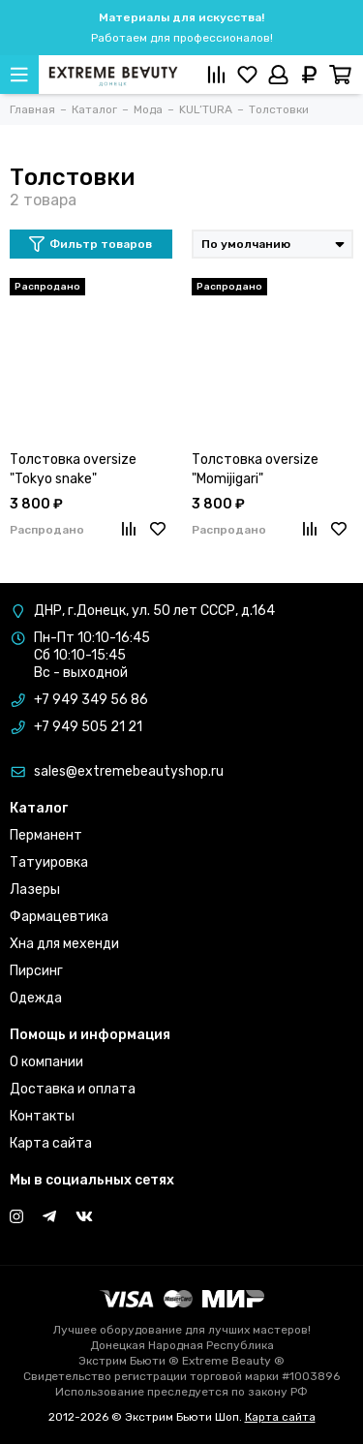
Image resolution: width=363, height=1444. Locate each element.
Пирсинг (36, 971)
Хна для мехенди (64, 944)
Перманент (46, 835)
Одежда (36, 998)
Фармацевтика (59, 916)
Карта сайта (51, 1143)
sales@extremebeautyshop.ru (129, 771)
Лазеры (35, 889)
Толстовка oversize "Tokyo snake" (73, 469)
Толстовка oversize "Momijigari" (255, 469)
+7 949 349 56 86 (91, 699)
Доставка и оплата (73, 1089)
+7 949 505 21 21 (88, 727)
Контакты (42, 1116)
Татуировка (49, 862)
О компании (46, 1062)
